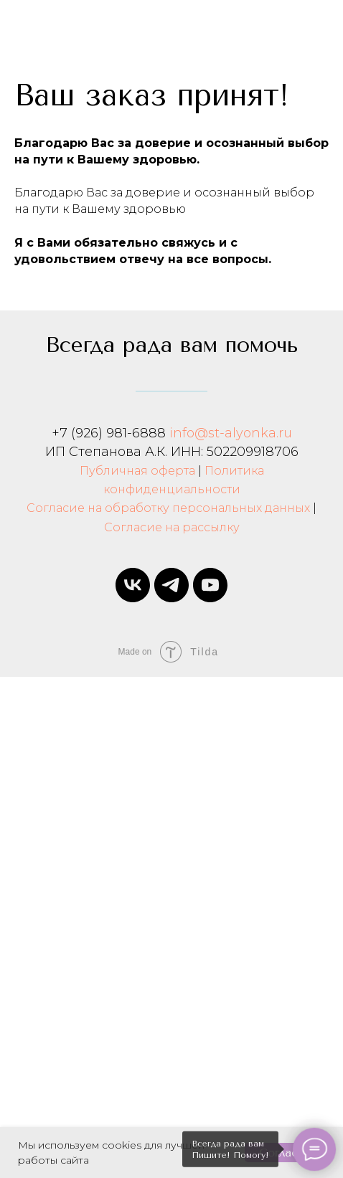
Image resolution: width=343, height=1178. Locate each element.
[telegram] (171, 585)
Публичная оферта (137, 471)
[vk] (133, 585)
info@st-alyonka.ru (230, 433)
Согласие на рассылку (172, 527)
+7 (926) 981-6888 (109, 433)
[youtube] (210, 585)
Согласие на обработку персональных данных (168, 508)
